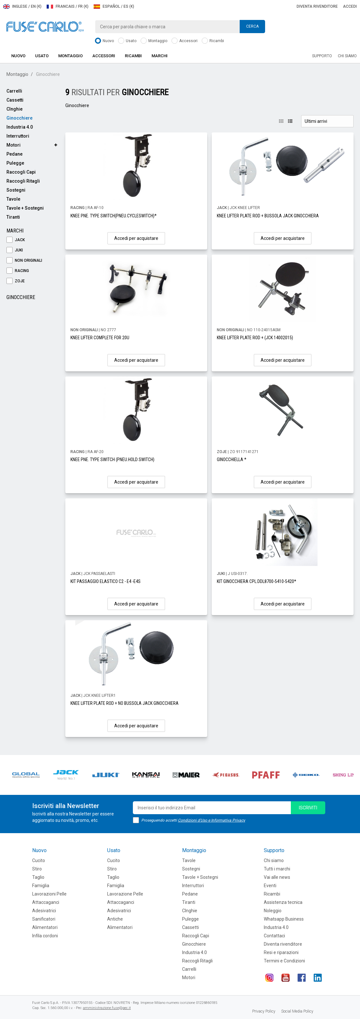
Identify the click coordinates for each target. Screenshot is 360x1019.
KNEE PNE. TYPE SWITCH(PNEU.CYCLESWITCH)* (113, 215)
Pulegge (15, 163)
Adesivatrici (44, 910)
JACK (15, 240)
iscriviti (308, 807)
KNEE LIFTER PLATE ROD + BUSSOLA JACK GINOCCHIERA (268, 215)
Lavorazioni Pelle (49, 893)
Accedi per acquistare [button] (136, 238)
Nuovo (104, 41)
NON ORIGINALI (24, 260)
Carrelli (14, 91)
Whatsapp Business (284, 919)
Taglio (38, 877)
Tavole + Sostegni (25, 208)
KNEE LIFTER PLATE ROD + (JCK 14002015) (255, 337)
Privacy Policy (263, 1011)
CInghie (14, 109)
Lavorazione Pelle (125, 893)
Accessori (184, 41)
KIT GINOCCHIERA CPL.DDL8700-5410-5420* (256, 581)
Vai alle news (277, 877)
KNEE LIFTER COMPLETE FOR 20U (99, 337)
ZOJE (15, 281)
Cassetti (14, 100)
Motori (13, 145)
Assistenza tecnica (283, 902)
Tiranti (13, 217)
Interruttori (17, 136)
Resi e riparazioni (281, 952)
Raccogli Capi (21, 172)
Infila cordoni (45, 935)
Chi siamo (347, 56)
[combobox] (180, 26)
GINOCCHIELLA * (231, 459)
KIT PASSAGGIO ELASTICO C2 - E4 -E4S (105, 581)
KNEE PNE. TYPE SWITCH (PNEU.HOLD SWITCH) (112, 459)
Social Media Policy (297, 1011)
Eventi (270, 885)
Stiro (37, 868)
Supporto (322, 56)
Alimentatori (45, 927)
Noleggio (273, 910)
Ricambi (213, 41)
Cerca (252, 26)
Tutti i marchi (277, 868)
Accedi (350, 6)
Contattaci (274, 935)
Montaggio (154, 41)
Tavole (13, 199)
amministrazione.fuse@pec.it (107, 1008)
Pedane (14, 154)
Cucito (38, 860)
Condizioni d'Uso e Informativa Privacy (211, 820)
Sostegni (15, 190)
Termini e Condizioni (284, 960)
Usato (127, 41)
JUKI (14, 250)
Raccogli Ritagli (23, 181)
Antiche (115, 919)
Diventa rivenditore (317, 6)
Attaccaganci (45, 902)
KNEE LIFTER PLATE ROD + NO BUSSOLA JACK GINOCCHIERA (124, 703)
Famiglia (40, 885)
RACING (17, 271)
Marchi (160, 55)
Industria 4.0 (19, 127)
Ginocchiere (19, 118)
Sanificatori (43, 919)
